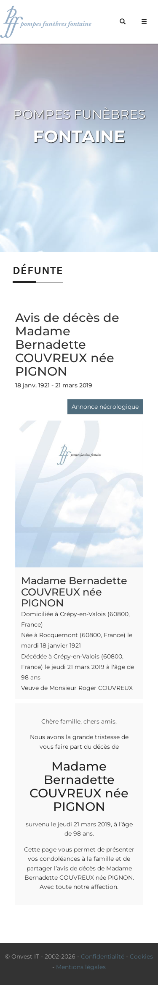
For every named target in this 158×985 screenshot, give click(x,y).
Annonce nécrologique (105, 406)
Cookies (141, 956)
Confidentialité (102, 956)
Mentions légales (81, 967)
